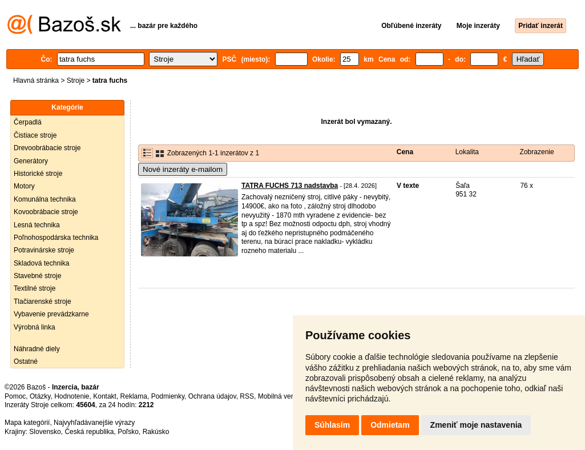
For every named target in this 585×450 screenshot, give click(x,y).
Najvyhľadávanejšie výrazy (94, 423)
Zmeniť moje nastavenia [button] (476, 424)
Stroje (75, 81)
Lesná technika (37, 225)
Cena (405, 152)
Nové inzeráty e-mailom (183, 169)
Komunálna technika (45, 199)
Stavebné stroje (37, 276)
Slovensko (44, 432)
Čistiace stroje (35, 135)
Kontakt (104, 396)
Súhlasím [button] (332, 424)
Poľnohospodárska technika (56, 238)
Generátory (31, 161)
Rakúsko (156, 432)
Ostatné (26, 361)
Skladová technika (41, 263)
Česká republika (89, 432)
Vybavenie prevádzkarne (51, 314)
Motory (24, 186)
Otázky (40, 396)
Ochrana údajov (212, 396)
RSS (247, 396)
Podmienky (167, 396)
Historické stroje (38, 174)
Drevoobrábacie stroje (47, 148)
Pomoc (15, 396)
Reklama (133, 396)
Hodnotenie (71, 396)
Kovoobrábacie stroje (46, 212)
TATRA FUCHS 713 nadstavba (289, 186)
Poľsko (128, 432)
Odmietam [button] (389, 424)
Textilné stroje (34, 288)
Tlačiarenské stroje (42, 302)
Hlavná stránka (36, 81)
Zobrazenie (537, 152)
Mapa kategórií (27, 423)
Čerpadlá (28, 122)
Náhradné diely (37, 349)
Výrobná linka (34, 327)
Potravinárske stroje (44, 250)
